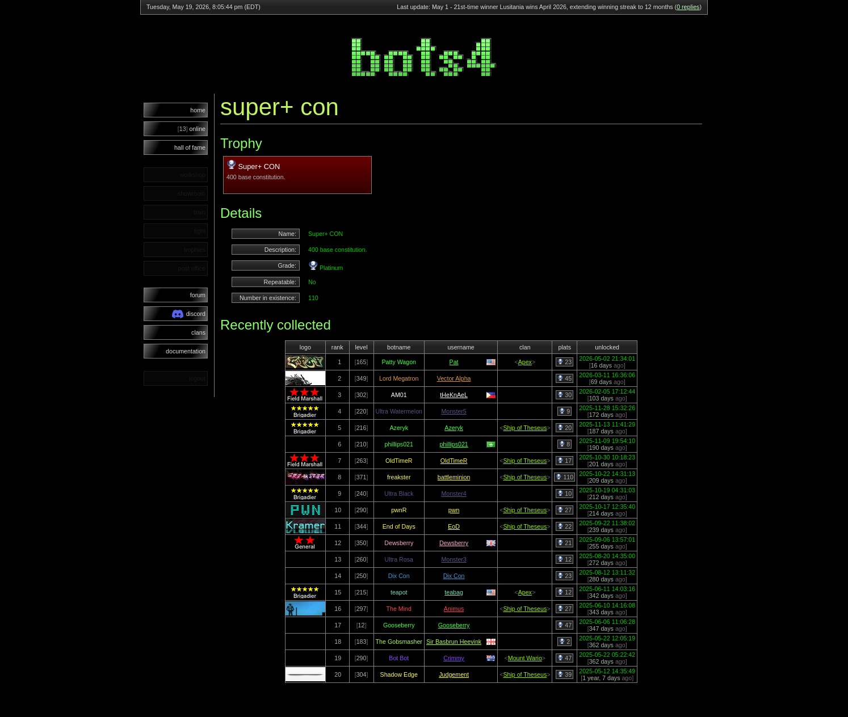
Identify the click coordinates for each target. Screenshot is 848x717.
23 (564, 361)
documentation (185, 351)
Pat (454, 361)
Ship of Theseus (525, 427)
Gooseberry (454, 625)
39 (564, 674)
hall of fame (189, 147)
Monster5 (453, 411)
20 (564, 427)
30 (564, 394)
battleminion (454, 477)
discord (188, 314)
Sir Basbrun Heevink (453, 641)
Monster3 (453, 559)
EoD (454, 526)
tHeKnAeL (454, 394)
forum (197, 295)
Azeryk (453, 427)
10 (564, 493)
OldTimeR (454, 460)
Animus (454, 608)
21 (564, 542)
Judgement (454, 674)
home (197, 110)
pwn (454, 510)
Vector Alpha (454, 378)
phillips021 (453, 444)
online (191, 128)
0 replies (688, 6)
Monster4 (453, 493)
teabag (453, 592)
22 (564, 526)
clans (198, 332)
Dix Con (454, 575)
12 (564, 559)
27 (564, 510)
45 (564, 378)
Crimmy (453, 658)
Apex (525, 361)
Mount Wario (525, 658)
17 (564, 460)
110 (564, 477)
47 (564, 625)
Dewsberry (453, 542)
